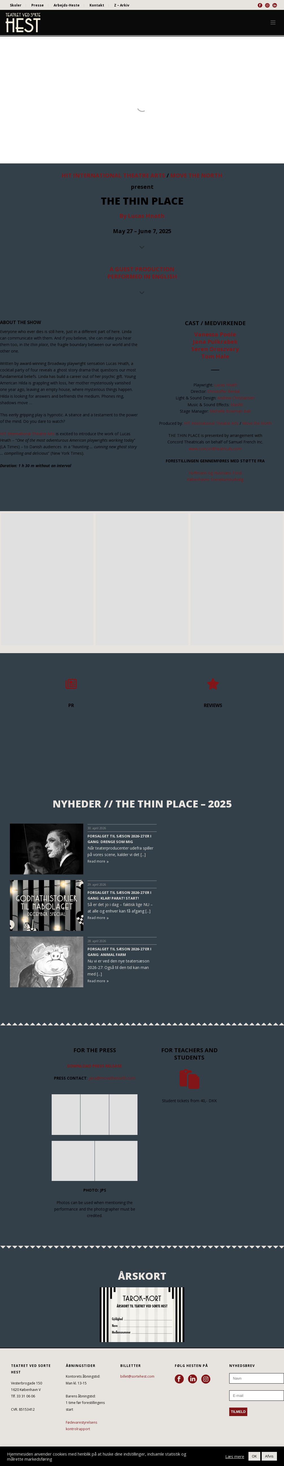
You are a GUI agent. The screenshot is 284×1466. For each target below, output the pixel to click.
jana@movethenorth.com (112, 1078)
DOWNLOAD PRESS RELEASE (94, 1066)
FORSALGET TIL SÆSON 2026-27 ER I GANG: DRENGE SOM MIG (119, 838)
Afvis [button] (269, 1456)
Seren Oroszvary (215, 349)
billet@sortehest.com (137, 1376)
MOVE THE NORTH (196, 175)
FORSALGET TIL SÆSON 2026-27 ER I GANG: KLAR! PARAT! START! (119, 895)
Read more (98, 861)
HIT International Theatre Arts (27, 433)
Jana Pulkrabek (215, 341)
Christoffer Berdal (223, 391)
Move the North (257, 423)
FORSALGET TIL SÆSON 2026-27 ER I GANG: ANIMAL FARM (119, 951)
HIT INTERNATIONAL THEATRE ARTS (113, 175)
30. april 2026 (97, 828)
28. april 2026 (97, 941)
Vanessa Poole (215, 334)
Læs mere (234, 1456)
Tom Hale (215, 356)
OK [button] (254, 1456)
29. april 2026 (97, 885)
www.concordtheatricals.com (215, 448)
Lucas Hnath (225, 385)
